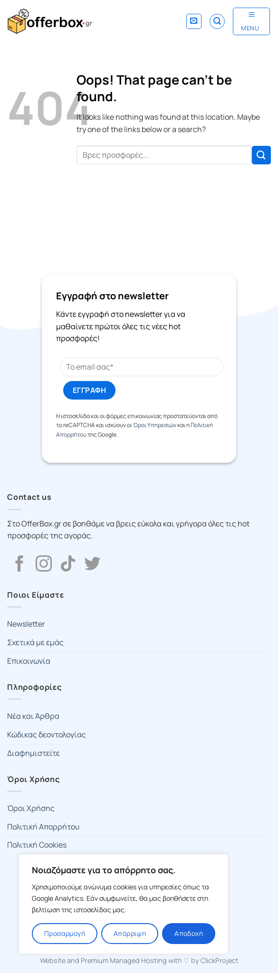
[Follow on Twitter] (92, 565)
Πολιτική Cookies (37, 844)
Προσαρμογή (64, 933)
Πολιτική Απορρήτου (43, 826)
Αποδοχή (188, 933)
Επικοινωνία (28, 661)
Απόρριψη (130, 933)
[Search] (217, 21)
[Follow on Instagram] (44, 565)
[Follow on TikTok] (68, 565)
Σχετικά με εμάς (35, 642)
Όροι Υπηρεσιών (154, 425)
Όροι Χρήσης (31, 808)
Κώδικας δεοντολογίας (46, 734)
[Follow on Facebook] (19, 565)
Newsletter (26, 624)
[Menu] (251, 21)
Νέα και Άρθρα (33, 716)
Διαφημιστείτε (33, 753)
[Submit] (261, 155)
